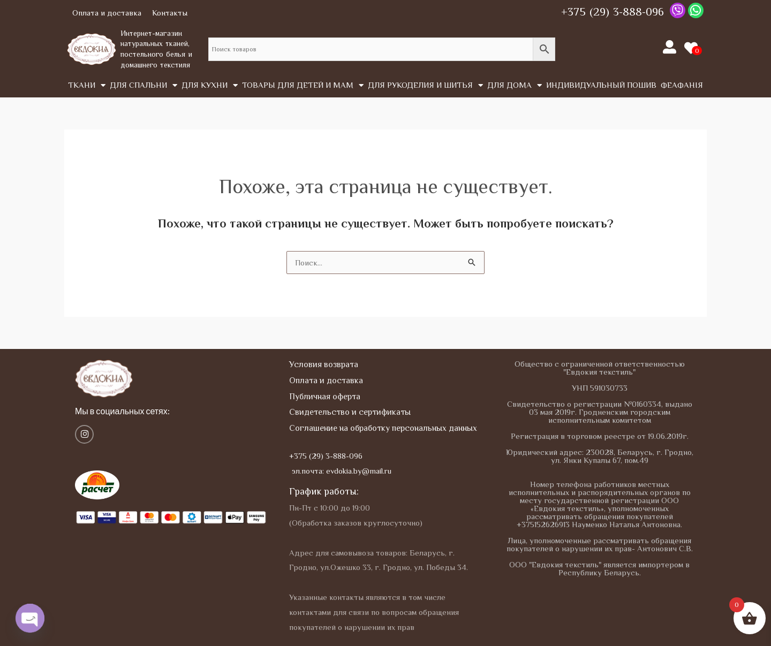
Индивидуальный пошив (601, 84)
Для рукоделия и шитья (425, 85)
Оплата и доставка (106, 12)
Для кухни (210, 85)
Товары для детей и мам (303, 85)
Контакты (169, 12)
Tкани (86, 85)
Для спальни (143, 85)
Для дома (514, 85)
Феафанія (682, 84)
